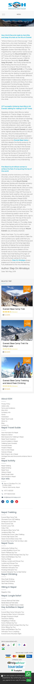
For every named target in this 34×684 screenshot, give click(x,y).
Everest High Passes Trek (9, 536)
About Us (4, 421)
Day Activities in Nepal (8, 476)
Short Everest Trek (7, 524)
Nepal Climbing (6, 468)
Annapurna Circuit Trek (8, 521)
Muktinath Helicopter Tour (9, 567)
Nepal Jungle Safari (7, 474)
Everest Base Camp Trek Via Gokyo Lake (15, 344)
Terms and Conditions (8, 408)
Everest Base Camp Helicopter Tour (12, 612)
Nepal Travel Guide (7, 419)
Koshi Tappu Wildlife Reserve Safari (12, 605)
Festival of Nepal (6, 452)
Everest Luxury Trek (7, 526)
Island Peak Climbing (8, 581)
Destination (5, 417)
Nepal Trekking (6, 466)
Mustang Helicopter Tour (9, 570)
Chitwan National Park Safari (10, 600)
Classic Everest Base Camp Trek (11, 539)
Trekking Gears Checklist (9, 443)
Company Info (5, 412)
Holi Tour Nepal (6, 559)
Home (3, 414)
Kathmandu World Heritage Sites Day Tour (14, 555)
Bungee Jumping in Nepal (9, 616)
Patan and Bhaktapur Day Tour (11, 557)
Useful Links (5, 406)
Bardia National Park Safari (9, 603)
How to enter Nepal (7, 450)
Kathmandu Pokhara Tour (9, 548)
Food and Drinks (6, 445)
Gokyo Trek (5, 528)
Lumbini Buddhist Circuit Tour (10, 550)
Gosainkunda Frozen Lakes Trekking (12, 534)
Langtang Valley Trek (8, 532)
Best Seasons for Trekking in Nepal (12, 437)
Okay (28, 680)
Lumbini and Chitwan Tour (9, 563)
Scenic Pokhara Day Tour (9, 552)
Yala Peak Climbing (7, 583)
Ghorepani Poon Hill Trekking (10, 519)
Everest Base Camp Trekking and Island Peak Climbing (16, 381)
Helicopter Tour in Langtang (10, 565)
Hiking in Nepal (6, 472)
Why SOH (4, 410)
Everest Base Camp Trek (14, 309)
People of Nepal (6, 447)
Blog (2, 423)
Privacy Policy (5, 404)
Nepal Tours (5, 470)
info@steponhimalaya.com (12, 497)
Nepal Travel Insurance (8, 439)
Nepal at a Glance (7, 435)
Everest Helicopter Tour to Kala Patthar (13, 572)
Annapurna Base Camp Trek (10, 530)
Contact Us (4, 425)
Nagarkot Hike (6, 592)
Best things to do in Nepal (9, 454)
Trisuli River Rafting (7, 618)
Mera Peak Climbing (7, 579)
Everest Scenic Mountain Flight (11, 633)
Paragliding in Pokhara (8, 621)
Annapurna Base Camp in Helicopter (12, 614)
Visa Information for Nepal (9, 432)
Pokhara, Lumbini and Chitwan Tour (12, 561)
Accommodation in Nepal (9, 441)
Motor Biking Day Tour (8, 627)
